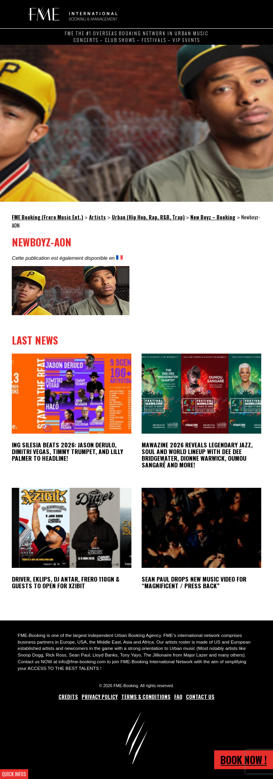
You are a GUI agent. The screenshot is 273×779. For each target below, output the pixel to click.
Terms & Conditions (146, 697)
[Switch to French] (119, 258)
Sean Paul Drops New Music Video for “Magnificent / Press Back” (194, 582)
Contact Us (200, 697)
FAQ (178, 697)
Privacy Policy (100, 697)
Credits (68, 697)
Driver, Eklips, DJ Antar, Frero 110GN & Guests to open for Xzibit (65, 582)
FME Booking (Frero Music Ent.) (71, 14)
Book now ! (243, 759)
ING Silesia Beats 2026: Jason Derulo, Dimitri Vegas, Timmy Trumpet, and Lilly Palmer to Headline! (67, 451)
